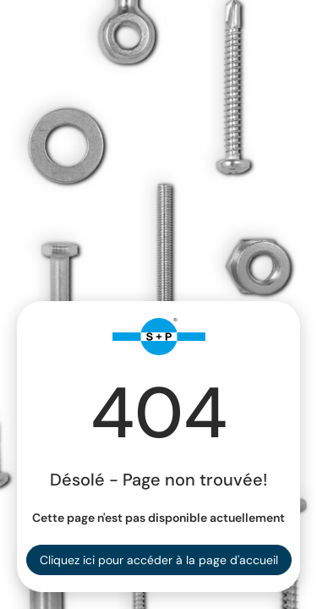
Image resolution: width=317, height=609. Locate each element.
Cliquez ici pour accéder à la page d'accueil (159, 560)
